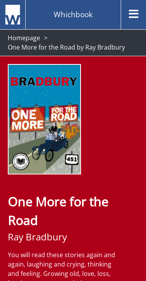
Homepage (24, 38)
